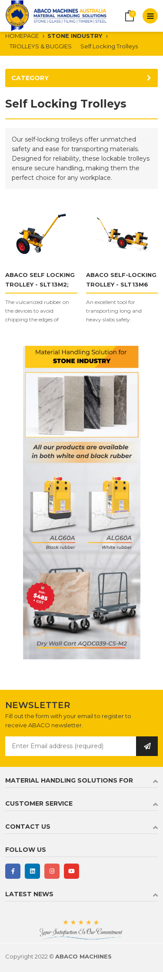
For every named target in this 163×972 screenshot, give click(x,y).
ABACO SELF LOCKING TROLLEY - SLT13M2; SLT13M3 (40, 284)
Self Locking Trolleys (109, 46)
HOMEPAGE (22, 35)
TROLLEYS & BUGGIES (41, 46)
